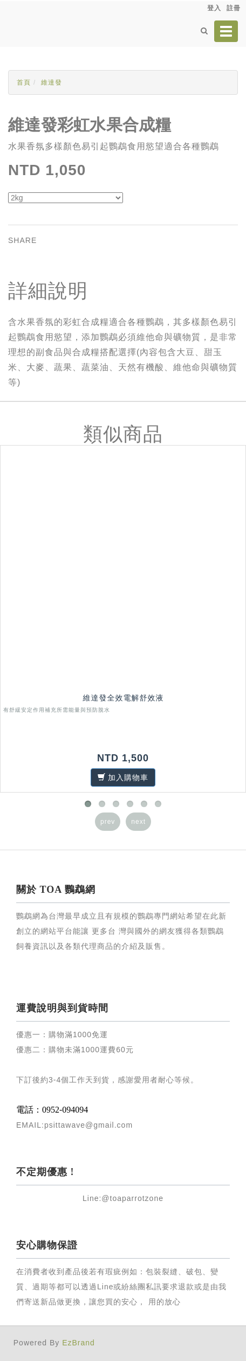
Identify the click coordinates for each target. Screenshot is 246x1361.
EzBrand (78, 1342)
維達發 (51, 82)
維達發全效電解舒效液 (123, 697)
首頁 (24, 82)
